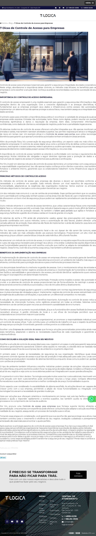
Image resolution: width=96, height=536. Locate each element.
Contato (53, 518)
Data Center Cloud (42, 510)
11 (87, 8)
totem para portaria (63, 211)
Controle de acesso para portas (60, 134)
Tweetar (3, 457)
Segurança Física (54, 506)
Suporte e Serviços (43, 521)
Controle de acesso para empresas (39, 406)
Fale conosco (78, 474)
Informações (55, 514)
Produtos (43, 516)
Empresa (43, 505)
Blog (52, 501)
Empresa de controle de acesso (27, 329)
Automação (54, 510)
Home (41, 501)
